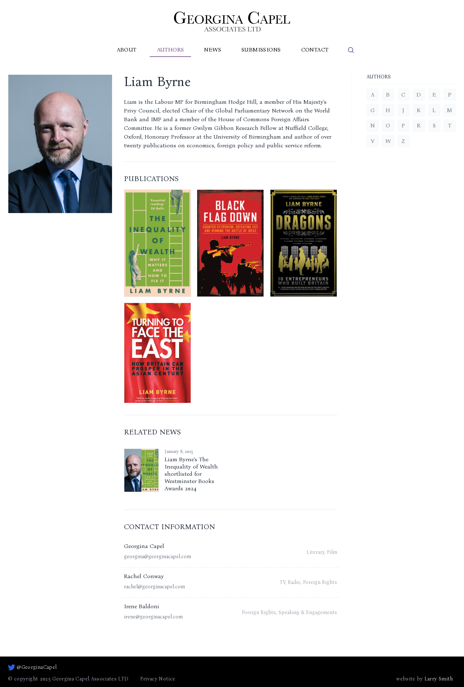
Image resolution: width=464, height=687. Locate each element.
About (127, 49)
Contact (315, 49)
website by (424, 679)
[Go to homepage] (232, 22)
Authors (170, 49)
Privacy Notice (157, 679)
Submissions (261, 49)
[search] (351, 50)
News (212, 49)
